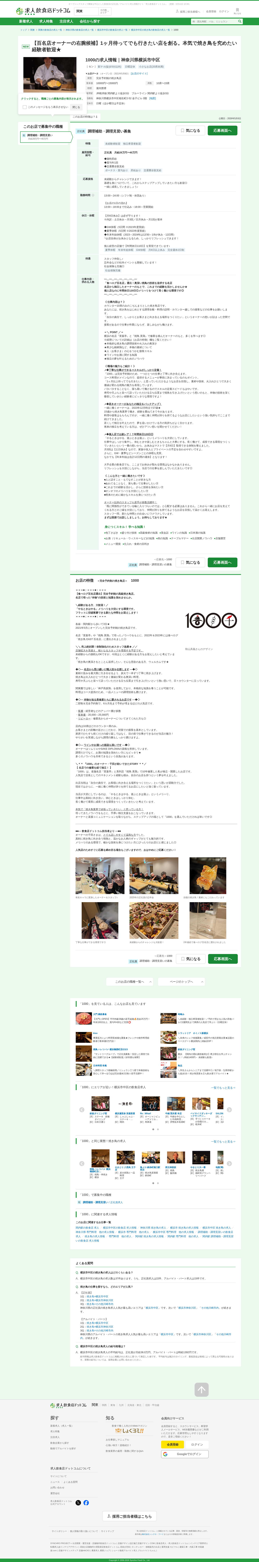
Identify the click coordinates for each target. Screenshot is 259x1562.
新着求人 (26, 21)
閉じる (76, 107)
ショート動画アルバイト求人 (134, 1550)
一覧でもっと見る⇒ (223, 1087)
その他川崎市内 (210, 1307)
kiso (95, 1033)
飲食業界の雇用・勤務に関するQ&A (124, 1451)
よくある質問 (70, 1482)
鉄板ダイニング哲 (186, 1049)
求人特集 (46, 21)
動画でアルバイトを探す (63, 1448)
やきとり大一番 (198, 1167)
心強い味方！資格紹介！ (118, 1445)
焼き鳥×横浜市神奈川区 (100, 1300)
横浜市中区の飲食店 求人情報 (120, 1227)
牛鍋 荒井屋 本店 (173, 1113)
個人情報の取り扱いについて (84, 1531)
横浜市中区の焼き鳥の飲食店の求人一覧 (150, 30)
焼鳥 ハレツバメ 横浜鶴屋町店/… (100, 1170)
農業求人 (101, 1550)
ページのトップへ (186, 981)
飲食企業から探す (59, 1443)
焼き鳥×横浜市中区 (97, 1296)
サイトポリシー (59, 1531)
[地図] (152, 98)
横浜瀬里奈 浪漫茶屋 (125, 1113)
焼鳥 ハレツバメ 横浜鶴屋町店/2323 (110, 1049)
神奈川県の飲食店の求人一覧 (80, 30)
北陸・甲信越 (152, 1405)
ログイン (197, 1444)
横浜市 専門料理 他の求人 (133, 1232)
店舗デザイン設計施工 (136, 1543)
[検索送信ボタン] (239, 21)
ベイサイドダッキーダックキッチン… (201, 1114)
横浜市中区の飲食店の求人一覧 (112, 30)
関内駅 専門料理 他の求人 (183, 1236)
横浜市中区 (152, 1307)
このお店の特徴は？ (84, 116)
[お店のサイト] (139, 73)
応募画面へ (222, 131)
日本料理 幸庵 (100, 1065)
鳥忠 (180, 1065)
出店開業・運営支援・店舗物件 (94, 1543)
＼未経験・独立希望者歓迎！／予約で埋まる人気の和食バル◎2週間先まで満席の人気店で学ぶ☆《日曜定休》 (206, 1021)
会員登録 (172, 1444)
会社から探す (90, 21)
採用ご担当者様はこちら (132, 1516)
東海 (112, 1405)
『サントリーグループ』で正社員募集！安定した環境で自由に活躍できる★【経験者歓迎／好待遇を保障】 (121, 1056)
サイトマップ (107, 1531)
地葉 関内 (220, 1167)
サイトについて (58, 1476)
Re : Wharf (145, 1113)
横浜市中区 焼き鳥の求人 (217, 1227)
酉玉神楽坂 (170, 1167)
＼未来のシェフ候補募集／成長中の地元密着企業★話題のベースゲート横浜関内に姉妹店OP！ (206, 1039)
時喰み (181, 1014)
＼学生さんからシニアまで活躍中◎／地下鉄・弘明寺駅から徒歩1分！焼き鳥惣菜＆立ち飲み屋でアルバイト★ (206, 1072)
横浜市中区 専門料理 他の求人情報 (173, 1232)
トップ (23, 30)
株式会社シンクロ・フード (153, 1534)
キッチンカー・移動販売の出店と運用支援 (155, 1547)
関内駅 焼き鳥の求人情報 (149, 1236)
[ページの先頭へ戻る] (202, 1390)
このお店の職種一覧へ (133, 981)
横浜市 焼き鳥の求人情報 (184, 1227)
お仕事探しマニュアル (117, 1439)
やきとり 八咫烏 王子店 (125, 1168)
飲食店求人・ (172, 1543)
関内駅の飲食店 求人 (87, 1227)
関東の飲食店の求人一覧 (50, 30)
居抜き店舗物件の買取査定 (105, 1547)
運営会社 (55, 1493)
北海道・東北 (134, 1405)
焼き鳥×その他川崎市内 (100, 1304)
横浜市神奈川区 (187, 1307)
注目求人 (66, 21)
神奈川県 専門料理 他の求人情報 (95, 1232)
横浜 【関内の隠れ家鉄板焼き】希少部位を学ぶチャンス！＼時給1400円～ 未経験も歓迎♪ (205, 1056)
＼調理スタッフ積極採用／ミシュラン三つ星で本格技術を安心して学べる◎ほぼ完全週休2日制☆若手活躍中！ (121, 1072)
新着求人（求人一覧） (62, 1425)
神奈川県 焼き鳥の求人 (153, 1227)
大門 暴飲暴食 (100, 1014)
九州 (121, 1405)
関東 (32, 30)
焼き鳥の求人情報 (95, 1236)
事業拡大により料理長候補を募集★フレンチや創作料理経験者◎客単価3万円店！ (121, 1039)
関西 (104, 1405)
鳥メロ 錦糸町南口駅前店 (150, 1168)
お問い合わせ (57, 1487)
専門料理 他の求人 (120, 1236)
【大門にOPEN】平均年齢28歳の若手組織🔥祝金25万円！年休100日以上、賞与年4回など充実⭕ (121, 1021)
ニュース (55, 1482)
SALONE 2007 (223, 1113)
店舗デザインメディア (74, 1550)
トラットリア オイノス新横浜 (193, 1033)
